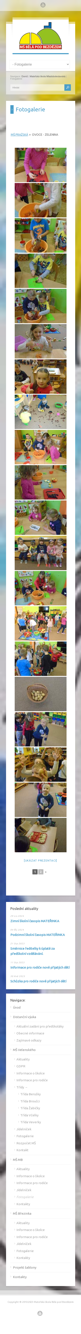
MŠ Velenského (24, 1050)
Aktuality (23, 1059)
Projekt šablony (24, 1267)
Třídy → (22, 1087)
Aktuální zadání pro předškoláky (40, 1026)
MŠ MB (18, 1160)
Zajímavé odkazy (28, 1040)
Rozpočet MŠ (26, 1143)
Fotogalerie (25, 1136)
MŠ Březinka (22, 1213)
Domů (24, 76)
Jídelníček (23, 1129)
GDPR (20, 1066)
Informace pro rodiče (32, 1080)
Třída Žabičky (30, 1108)
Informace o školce (30, 1073)
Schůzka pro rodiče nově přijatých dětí (38, 981)
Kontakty (23, 1204)
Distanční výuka (24, 1017)
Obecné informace (30, 1033)
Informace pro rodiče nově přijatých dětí (40, 967)
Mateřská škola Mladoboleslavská (47, 76)
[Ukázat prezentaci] (40, 860)
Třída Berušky (30, 1094)
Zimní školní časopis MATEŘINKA (34, 921)
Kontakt (22, 1150)
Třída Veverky (30, 1122)
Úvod (17, 1007)
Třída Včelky (29, 1115)
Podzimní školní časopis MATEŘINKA (37, 935)
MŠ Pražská (19, 134)
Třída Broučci (30, 1101)
